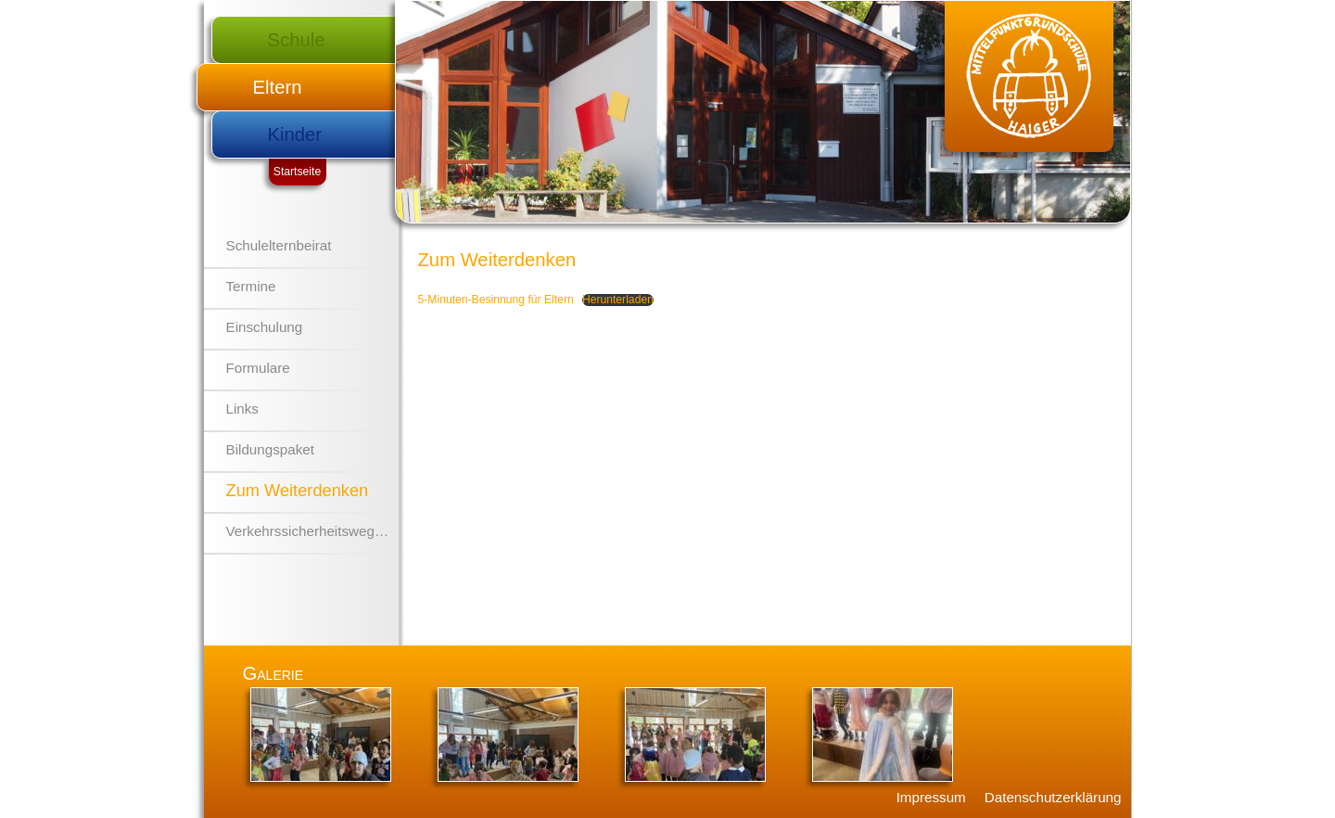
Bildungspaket (270, 449)
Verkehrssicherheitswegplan (313, 531)
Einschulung (264, 327)
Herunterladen (618, 299)
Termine (251, 286)
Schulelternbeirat (279, 245)
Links (242, 408)
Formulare (258, 368)
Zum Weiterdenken (297, 490)
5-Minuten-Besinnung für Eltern (496, 299)
